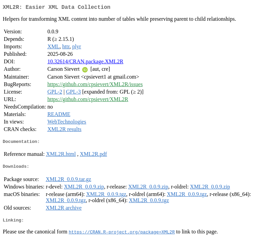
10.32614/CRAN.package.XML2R (85, 63)
